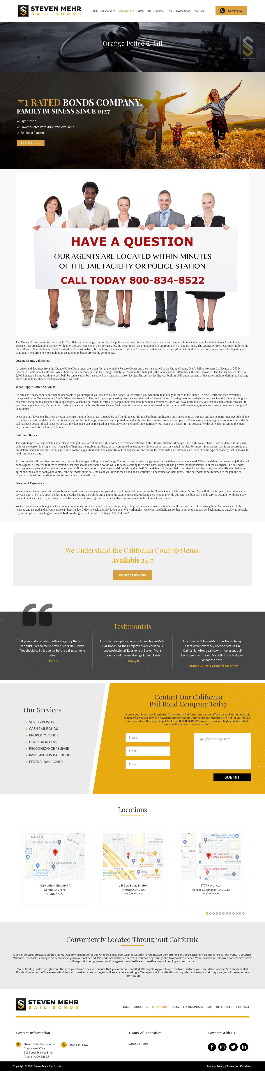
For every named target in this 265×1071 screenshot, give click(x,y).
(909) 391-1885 (211, 893)
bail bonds (69, 513)
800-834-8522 (230, 11)
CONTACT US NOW (132, 575)
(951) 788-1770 (133, 893)
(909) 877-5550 (54, 894)
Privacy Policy (215, 1066)
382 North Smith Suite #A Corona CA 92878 (54, 887)
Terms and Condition (239, 1066)
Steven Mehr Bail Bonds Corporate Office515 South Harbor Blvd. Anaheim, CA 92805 (39, 1050)
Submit (232, 777)
